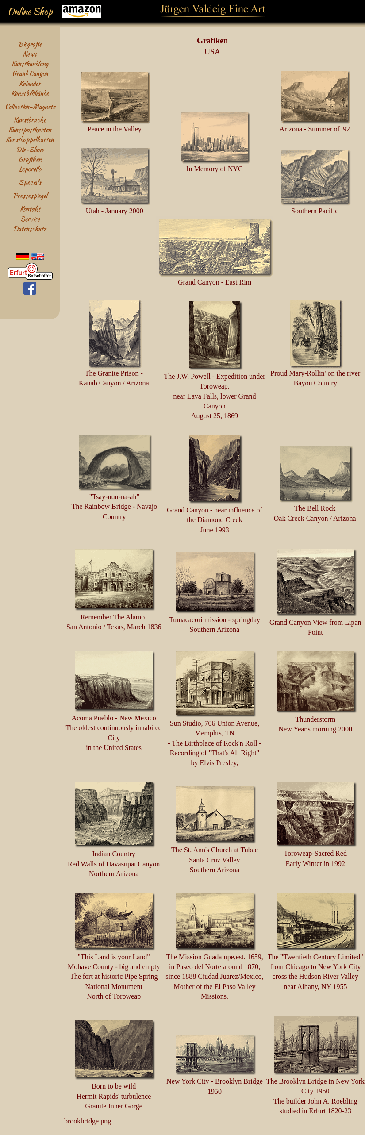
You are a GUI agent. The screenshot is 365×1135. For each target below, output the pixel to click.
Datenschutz (29, 228)
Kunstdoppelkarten (30, 139)
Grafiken (30, 159)
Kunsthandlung (30, 63)
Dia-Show (30, 149)
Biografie (30, 44)
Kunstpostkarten (29, 129)
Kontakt (30, 208)
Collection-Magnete (30, 106)
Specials (30, 182)
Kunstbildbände (30, 93)
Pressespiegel (30, 195)
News (30, 53)
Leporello (30, 168)
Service (30, 218)
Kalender (30, 83)
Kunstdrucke (30, 119)
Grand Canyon (30, 73)
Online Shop (30, 11)
